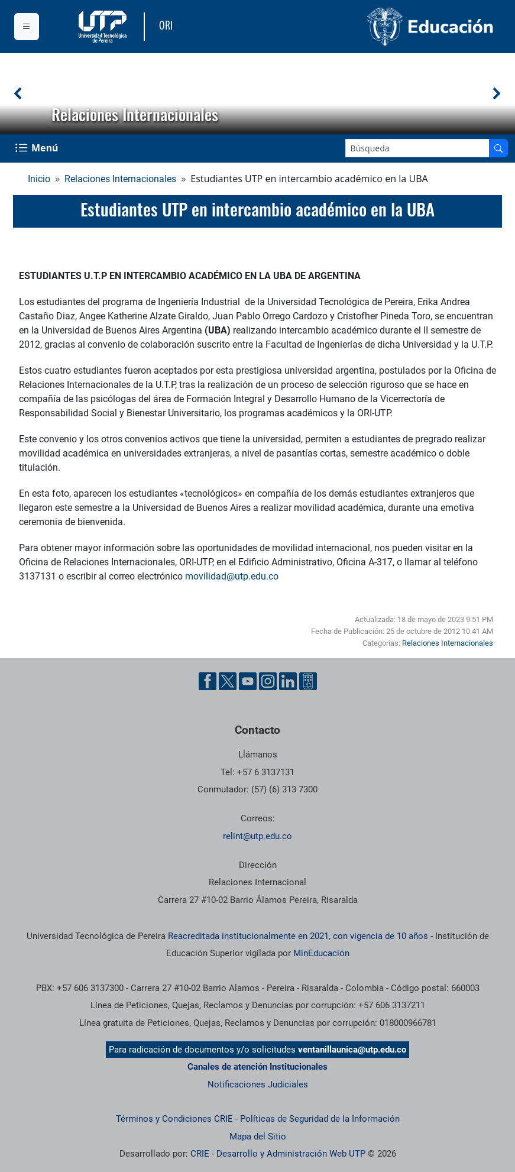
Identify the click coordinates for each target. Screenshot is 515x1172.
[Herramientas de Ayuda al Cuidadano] (308, 681)
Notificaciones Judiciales (258, 1084)
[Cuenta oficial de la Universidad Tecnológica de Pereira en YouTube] (248, 681)
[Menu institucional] (26, 26)
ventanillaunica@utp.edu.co (352, 1049)
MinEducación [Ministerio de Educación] (321, 953)
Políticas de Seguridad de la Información (320, 1118)
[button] (18, 93)
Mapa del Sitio (257, 1136)
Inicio (39, 178)
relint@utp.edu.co (257, 836)
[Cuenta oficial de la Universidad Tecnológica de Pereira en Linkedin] (288, 681)
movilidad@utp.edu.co (231, 576)
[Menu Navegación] (38, 148)
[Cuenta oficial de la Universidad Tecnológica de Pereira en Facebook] (207, 681)
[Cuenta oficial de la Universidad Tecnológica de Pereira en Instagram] (268, 681)
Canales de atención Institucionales (257, 1066)
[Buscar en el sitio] (498, 148)
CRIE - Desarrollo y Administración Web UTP (277, 1153)
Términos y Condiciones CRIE (174, 1118)
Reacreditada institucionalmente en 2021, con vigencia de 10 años (298, 936)
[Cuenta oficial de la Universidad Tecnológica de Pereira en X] (228, 681)
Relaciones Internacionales (120, 178)
